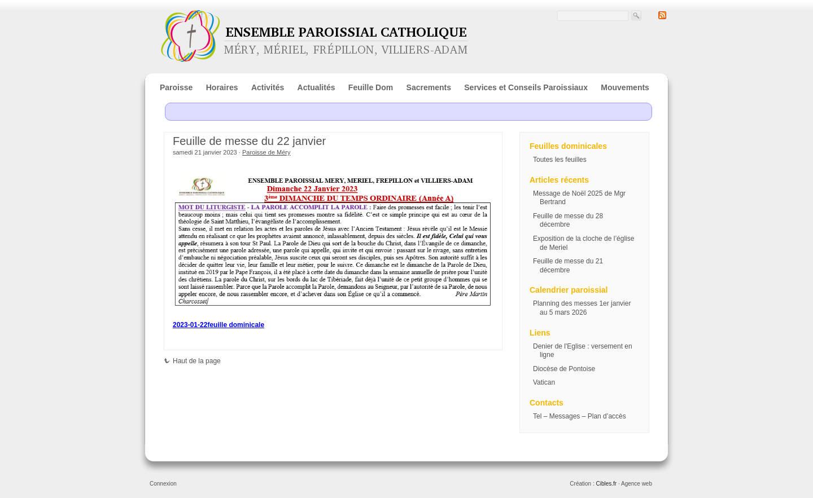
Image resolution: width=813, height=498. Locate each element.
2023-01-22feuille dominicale (218, 325)
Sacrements (428, 87)
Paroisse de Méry (266, 152)
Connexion (163, 484)
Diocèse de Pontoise (564, 369)
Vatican (544, 382)
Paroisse (176, 87)
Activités (267, 87)
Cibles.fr (606, 484)
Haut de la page (192, 361)
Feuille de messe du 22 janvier (249, 141)
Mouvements (625, 87)
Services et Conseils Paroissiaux (526, 87)
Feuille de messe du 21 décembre (568, 265)
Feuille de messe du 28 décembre (568, 220)
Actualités (316, 87)
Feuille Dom (370, 87)
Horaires (222, 87)
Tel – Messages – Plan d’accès (579, 416)
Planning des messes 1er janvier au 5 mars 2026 (582, 307)
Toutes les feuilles (560, 160)
